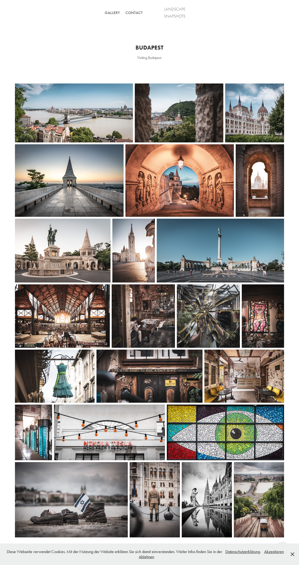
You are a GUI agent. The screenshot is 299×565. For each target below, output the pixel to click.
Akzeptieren (274, 551)
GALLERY (112, 12)
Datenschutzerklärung (242, 551)
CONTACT (133, 12)
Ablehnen (146, 556)
